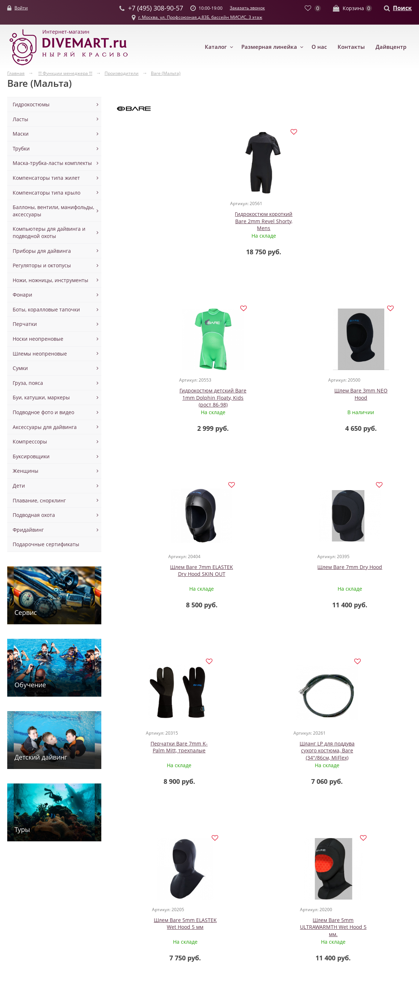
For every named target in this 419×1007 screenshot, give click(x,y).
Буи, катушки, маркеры (41, 397)
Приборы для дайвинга (42, 250)
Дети (19, 485)
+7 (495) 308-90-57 (310, 924)
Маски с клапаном (106, 923)
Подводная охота (34, 514)
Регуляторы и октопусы (42, 265)
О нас (319, 46)
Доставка (254, 916)
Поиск (402, 8)
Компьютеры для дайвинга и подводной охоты (49, 232)
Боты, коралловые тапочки (46, 309)
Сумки (20, 368)
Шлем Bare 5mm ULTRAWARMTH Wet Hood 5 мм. (362, 574)
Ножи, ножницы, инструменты (50, 280)
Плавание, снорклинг (39, 500)
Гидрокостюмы (31, 104)
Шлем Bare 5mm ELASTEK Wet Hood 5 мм (263, 571)
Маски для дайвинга (109, 895)
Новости (253, 902)
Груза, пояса (28, 382)
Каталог (216, 46)
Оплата (252, 923)
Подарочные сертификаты (46, 544)
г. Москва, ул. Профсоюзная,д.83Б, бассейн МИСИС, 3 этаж (200, 17)
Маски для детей (105, 902)
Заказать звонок (247, 8)
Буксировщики (31, 456)
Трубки (21, 148)
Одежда (16, 895)
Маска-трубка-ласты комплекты (52, 163)
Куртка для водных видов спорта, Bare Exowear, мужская (165, 751)
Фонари (22, 294)
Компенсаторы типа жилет (46, 177)
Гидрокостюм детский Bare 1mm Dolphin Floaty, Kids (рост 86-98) (264, 221)
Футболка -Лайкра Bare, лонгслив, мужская (362, 748)
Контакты (351, 46)
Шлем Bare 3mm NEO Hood (362, 218)
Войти (21, 8)
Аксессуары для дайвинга (45, 427)
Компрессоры (30, 441)
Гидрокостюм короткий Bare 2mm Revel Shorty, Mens (165, 221)
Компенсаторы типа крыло (46, 192)
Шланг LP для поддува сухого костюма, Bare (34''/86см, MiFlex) (164, 574)
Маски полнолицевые (111, 930)
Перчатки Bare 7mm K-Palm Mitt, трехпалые (362, 394)
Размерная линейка (269, 46)
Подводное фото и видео (43, 412)
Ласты (20, 119)
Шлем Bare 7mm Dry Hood (263, 390)
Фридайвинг (28, 529)
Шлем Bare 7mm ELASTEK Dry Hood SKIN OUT (165, 394)
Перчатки (25, 323)
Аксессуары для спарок (185, 916)
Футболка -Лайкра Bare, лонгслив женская (263, 748)
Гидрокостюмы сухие (33, 916)
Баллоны (167, 895)
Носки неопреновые (38, 338)
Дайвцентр (391, 46)
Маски (21, 133)
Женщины (25, 470)
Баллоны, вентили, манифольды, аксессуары (53, 211)
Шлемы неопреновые (40, 353)
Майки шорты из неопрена (28, 941)
